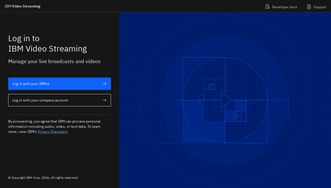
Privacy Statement (53, 131)
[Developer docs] (281, 6)
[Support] (316, 6)
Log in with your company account (59, 100)
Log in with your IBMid (59, 83)
